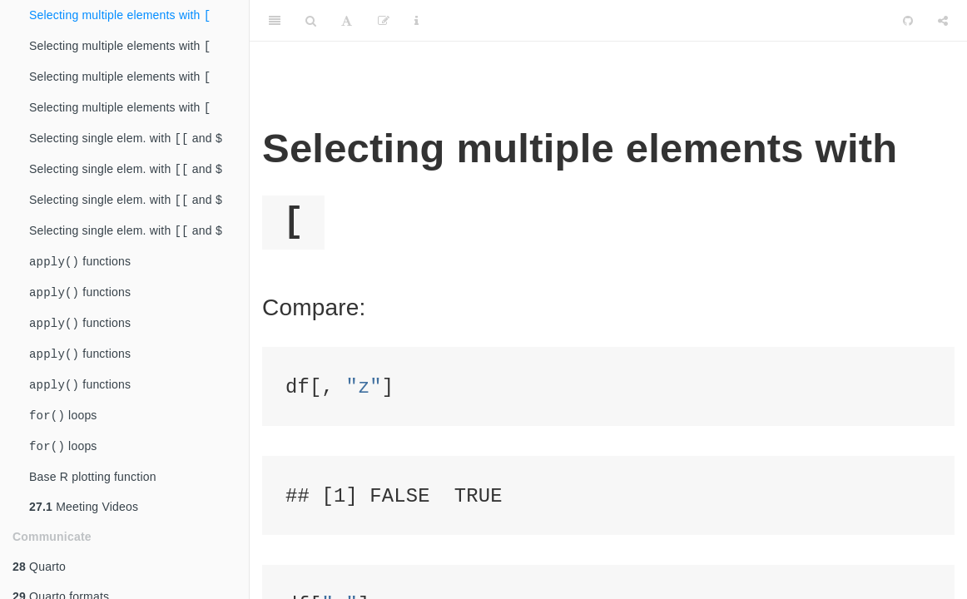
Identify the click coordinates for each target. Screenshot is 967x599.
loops (63, 438)
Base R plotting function (92, 501)
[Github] (907, 21)
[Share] (942, 21)
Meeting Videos (83, 531)
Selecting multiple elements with (120, 16)
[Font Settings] (346, 21)
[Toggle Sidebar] (274, 21)
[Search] (311, 21)
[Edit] (383, 21)
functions (80, 276)
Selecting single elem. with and (125, 146)
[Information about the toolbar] (416, 21)
